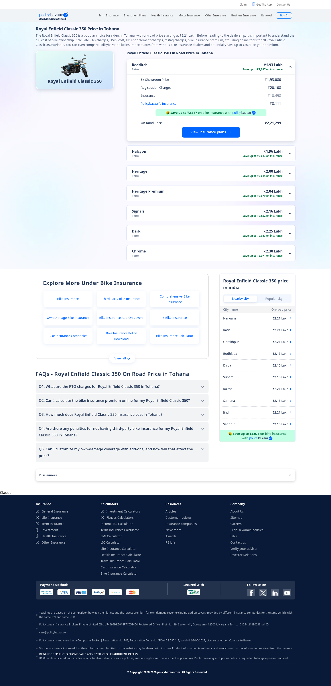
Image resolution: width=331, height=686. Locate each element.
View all (122, 358)
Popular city (274, 298)
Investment (49, 530)
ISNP (234, 536)
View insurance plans (208, 132)
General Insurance (54, 511)
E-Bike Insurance (175, 317)
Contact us (238, 542)
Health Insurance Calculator (121, 555)
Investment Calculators (123, 511)
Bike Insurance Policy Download (121, 336)
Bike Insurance (68, 299)
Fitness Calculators (120, 517)
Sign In (284, 15)
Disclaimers (48, 475)
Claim (243, 4)
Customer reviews (178, 517)
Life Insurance (51, 517)
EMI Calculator (111, 536)
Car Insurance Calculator (119, 567)
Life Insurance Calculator (119, 548)
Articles (171, 511)
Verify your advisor (244, 548)
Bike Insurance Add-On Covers (121, 317)
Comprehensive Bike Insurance (175, 299)
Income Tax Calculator (117, 524)
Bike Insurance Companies (68, 336)
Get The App (264, 4)
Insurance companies (181, 524)
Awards (171, 536)
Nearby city (240, 298)
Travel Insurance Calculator (120, 561)
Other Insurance (53, 542)
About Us (237, 511)
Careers (236, 524)
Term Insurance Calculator (120, 530)
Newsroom (173, 530)
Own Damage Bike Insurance (68, 317)
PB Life (170, 542)
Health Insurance (53, 536)
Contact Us (283, 4)
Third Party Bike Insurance (121, 299)
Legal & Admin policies (247, 530)
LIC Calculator (111, 542)
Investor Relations (244, 555)
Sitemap (236, 517)
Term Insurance (52, 524)
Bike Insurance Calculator (174, 336)
